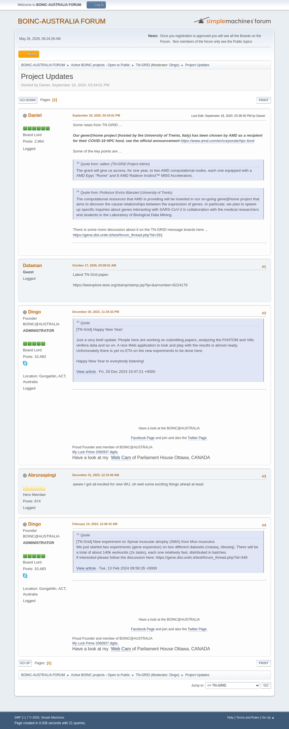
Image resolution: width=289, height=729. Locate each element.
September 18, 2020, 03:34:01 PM (96, 115)
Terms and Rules (247, 717)
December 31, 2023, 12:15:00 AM (95, 475)
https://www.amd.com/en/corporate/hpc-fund (217, 141)
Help (230, 717)
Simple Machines (52, 717)
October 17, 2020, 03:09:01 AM (94, 265)
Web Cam (121, 457)
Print (263, 100)
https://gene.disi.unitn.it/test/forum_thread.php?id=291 (118, 235)
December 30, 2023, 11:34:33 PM (95, 311)
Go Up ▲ (268, 717)
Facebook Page (143, 438)
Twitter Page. (197, 438)
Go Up (25, 663)
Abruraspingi (42, 475)
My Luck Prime (83, 452)
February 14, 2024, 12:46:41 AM (94, 524)
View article (86, 371)
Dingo (173, 65)
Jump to (197, 685)
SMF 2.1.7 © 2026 (26, 717)
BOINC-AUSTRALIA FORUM (62, 21)
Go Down (28, 100)
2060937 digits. (107, 452)
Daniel (35, 115)
